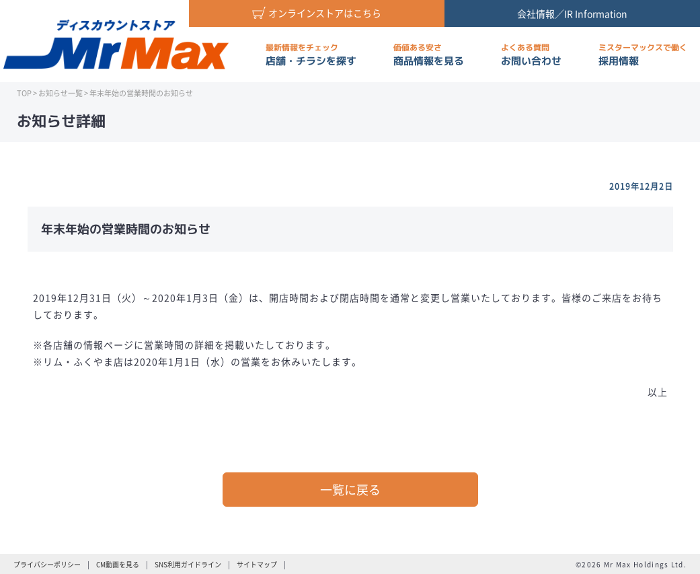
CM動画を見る (117, 564)
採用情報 (642, 55)
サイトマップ (257, 564)
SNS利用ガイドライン (188, 564)
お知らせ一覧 (60, 93)
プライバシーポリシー (47, 564)
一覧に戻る (350, 489)
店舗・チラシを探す (311, 55)
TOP (24, 93)
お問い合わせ (531, 55)
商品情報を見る (428, 55)
